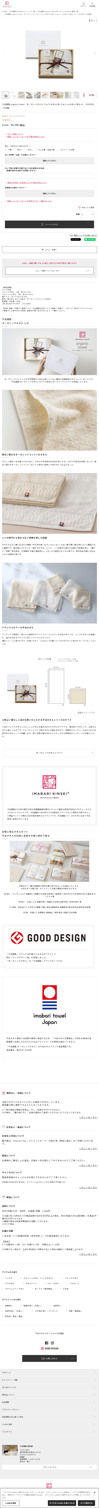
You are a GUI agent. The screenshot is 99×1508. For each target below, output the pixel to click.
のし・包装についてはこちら (48, 270)
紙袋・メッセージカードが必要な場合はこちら (26, 136)
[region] (49, 1498)
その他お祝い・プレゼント (46, 1311)
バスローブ (74, 1283)
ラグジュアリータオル (14, 1288)
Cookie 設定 (7, 1424)
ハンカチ (9, 1278)
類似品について (8, 1394)
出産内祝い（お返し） (14, 1311)
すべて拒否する (86, 1503)
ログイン (84, 6)
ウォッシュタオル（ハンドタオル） (38, 1278)
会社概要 (5, 1402)
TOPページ (6, 1372)
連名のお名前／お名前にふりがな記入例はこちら (27, 182)
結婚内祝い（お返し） (33, 1305)
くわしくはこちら (88, 1117)
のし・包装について (15, 134)
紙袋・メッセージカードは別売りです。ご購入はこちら (29, 201)
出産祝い (57, 1305)
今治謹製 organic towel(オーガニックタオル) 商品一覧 (58, 11)
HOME (4, 11)
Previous (6, 53)
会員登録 (92, 6)
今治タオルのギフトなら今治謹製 (49, 1333)
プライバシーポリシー (11, 1409)
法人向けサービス (9, 1387)
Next (93, 53)
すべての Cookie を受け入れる (62, 1503)
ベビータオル (53, 1283)
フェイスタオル (71, 1278)
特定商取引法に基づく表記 (12, 1417)
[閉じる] (95, 1493)
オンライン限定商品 (43, 1288)
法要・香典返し (75, 1311)
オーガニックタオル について (49, 752)
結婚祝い (9, 1305)
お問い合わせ (52, 1358)
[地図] (22, 1457)
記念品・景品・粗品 (13, 1316)
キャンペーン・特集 (10, 1380)
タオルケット (31, 1283)
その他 (66, 1288)
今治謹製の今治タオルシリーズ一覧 (22, 11)
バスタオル (10, 1283)
